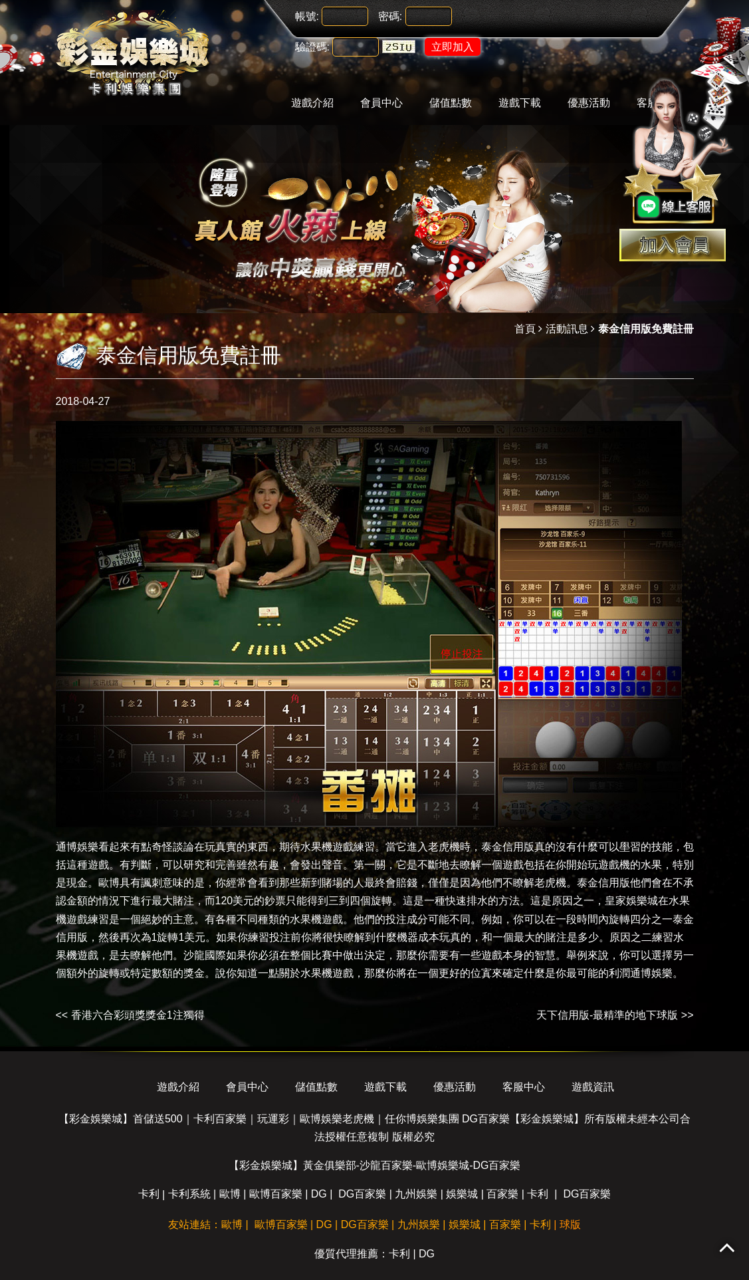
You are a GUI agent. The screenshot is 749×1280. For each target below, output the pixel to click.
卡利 (149, 1194)
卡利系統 (189, 1194)
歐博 (109, 882)
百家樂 (502, 1194)
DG (319, 1194)
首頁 (525, 328)
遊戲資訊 (593, 1086)
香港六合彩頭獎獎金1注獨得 (138, 1015)
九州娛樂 (416, 1194)
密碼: (390, 16)
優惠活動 (589, 102)
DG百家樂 (362, 1194)
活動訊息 (567, 328)
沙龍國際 (204, 955)
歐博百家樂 (275, 1194)
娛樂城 (462, 1194)
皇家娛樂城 (631, 900)
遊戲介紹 (312, 102)
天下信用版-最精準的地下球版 (607, 1015)
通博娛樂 (77, 846)
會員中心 (381, 102)
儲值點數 (450, 102)
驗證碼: (312, 47)
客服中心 (523, 1086)
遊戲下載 (519, 102)
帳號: (307, 16)
